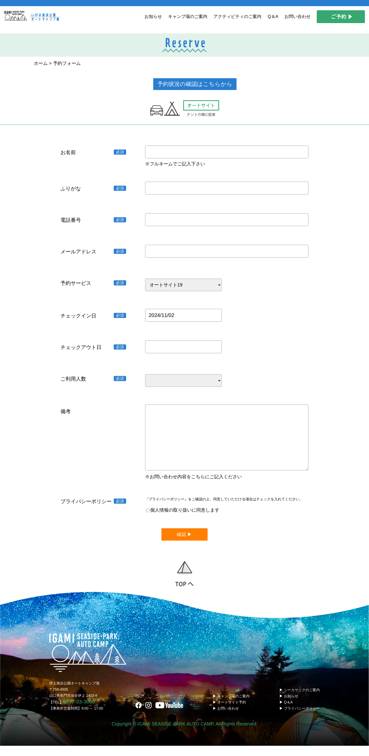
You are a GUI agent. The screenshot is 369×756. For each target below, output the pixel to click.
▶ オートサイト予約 (229, 712)
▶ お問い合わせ (226, 719)
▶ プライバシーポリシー (299, 719)
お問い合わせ (297, 16)
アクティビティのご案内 (237, 16)
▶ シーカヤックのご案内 (299, 700)
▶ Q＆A (286, 712)
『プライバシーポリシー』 (166, 509)
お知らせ (153, 16)
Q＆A (273, 16)
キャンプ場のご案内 (187, 16)
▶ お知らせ (288, 706)
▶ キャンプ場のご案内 (231, 706)
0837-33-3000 (79, 712)
